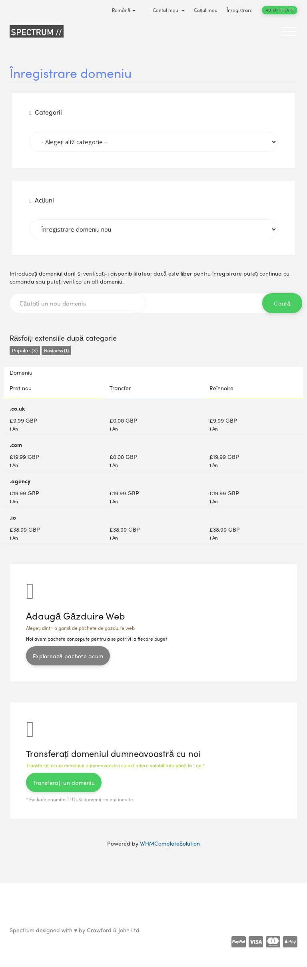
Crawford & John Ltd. (114, 930)
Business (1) (56, 350)
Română (124, 10)
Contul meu (169, 10)
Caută (282, 303)
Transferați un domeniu (64, 782)
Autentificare (279, 10)
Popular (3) (25, 350)
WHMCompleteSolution (170, 843)
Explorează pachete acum (68, 656)
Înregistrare (240, 10)
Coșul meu (205, 10)
